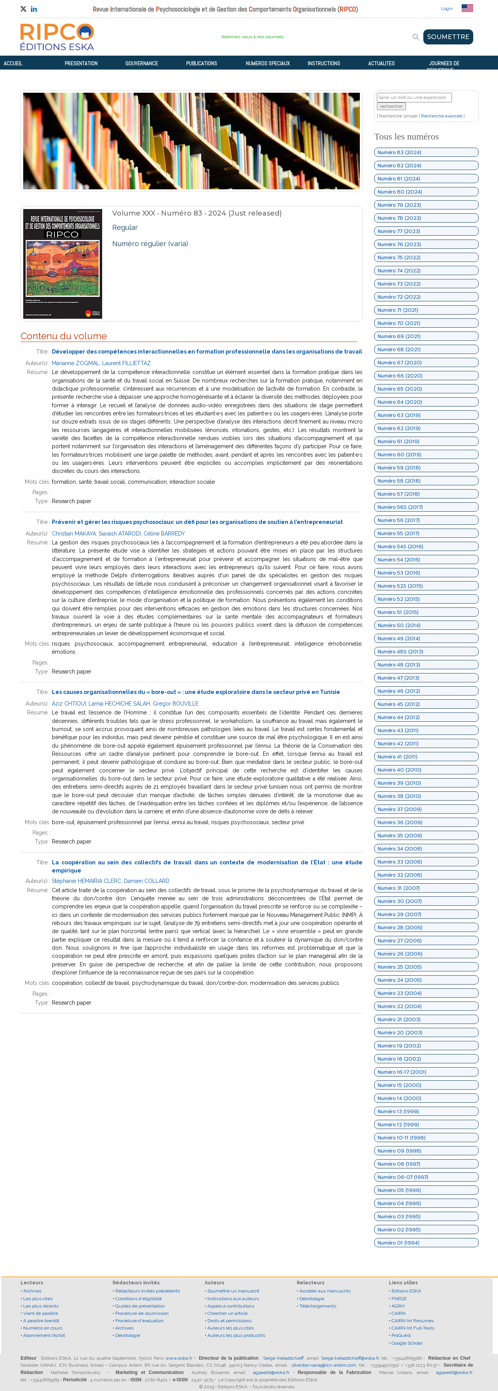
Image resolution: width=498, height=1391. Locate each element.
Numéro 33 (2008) (400, 861)
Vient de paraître (40, 1313)
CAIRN (399, 1313)
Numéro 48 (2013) (399, 664)
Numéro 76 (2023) (399, 244)
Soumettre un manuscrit (233, 1291)
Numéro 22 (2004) (400, 1006)
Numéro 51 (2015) (398, 612)
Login (447, 8)
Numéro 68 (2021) (399, 349)
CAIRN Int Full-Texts (413, 1328)
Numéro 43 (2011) (398, 730)
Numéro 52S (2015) (400, 585)
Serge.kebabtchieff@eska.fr (350, 1358)
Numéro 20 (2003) (400, 1032)
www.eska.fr (179, 1358)
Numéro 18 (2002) (399, 1058)
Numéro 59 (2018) (399, 467)
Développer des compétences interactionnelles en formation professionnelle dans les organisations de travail (207, 352)
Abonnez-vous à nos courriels (252, 36)
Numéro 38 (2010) (399, 795)
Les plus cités (38, 1298)
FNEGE (399, 1298)
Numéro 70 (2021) (399, 323)
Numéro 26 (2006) (400, 953)
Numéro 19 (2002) (399, 1045)
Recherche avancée (441, 116)
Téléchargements (317, 1306)
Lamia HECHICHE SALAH (119, 704)
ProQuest (401, 1335)
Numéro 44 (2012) (399, 717)
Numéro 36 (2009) (400, 822)
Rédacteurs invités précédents (147, 1291)
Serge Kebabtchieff (283, 1358)
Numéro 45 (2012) (399, 704)
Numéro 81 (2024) (399, 178)
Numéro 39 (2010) (399, 782)
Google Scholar (407, 1343)
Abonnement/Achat (44, 1335)
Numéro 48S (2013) (400, 651)
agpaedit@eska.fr (271, 1372)
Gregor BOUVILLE (176, 704)
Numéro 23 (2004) (400, 993)
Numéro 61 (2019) (398, 441)
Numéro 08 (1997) (399, 1163)
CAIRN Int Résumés (413, 1320)
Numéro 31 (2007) (399, 887)
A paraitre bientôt (41, 1320)
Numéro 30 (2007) (400, 901)
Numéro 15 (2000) (399, 1085)
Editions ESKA (406, 1291)
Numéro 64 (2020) (400, 401)
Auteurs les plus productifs (236, 1335)
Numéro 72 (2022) (399, 296)
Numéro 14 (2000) (399, 1098)
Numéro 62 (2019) (399, 428)
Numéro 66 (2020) (400, 375)
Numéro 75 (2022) (399, 257)
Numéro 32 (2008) (400, 874)
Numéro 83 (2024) (399, 152)
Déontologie (127, 1335)
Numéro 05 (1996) (399, 1190)
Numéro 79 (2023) (399, 204)
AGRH (398, 1306)
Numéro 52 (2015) (399, 598)
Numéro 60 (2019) (399, 454)
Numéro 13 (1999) (398, 1111)
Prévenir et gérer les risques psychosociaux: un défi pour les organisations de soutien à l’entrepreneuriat (197, 522)
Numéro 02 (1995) (399, 1229)
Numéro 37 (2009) (400, 809)
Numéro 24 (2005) (400, 979)
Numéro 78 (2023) (399, 217)
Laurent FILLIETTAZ (126, 363)
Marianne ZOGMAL (75, 363)
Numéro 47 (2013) (398, 677)
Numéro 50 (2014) (399, 625)
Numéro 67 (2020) (400, 362)
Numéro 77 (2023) (399, 231)
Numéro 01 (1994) (398, 1242)
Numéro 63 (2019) (399, 415)
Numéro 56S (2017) (400, 506)
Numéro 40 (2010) (399, 769)
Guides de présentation (140, 1306)
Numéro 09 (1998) (399, 1150)
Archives (32, 1291)
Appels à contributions (230, 1306)
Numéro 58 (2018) (399, 480)
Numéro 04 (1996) (399, 1203)
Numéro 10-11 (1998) (402, 1137)
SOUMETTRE (448, 37)
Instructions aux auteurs (233, 1298)
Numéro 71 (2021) (398, 309)
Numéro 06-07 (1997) (403, 1176)
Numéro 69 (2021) (399, 336)
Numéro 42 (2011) (398, 743)
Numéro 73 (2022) (399, 283)
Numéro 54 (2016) (399, 559)
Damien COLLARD (146, 881)
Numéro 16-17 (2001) (402, 1071)
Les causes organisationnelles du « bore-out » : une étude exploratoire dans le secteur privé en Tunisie (196, 692)
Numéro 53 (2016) (399, 572)
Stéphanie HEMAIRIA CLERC (86, 881)
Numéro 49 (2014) (399, 638)
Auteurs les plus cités (230, 1328)
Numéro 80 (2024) (400, 191)
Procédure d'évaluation (139, 1320)
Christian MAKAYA (74, 534)
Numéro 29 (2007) (399, 914)
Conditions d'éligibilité (138, 1298)
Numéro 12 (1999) (398, 1124)
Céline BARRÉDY (164, 534)
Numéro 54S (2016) (400, 546)
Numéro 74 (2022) (399, 270)
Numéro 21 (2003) (399, 1019)
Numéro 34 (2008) (400, 848)
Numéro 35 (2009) (400, 835)
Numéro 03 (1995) (399, 1216)
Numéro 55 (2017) (398, 533)
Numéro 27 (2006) (400, 940)
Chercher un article (227, 1313)
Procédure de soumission (142, 1313)
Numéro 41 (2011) (398, 756)
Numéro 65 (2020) (400, 388)
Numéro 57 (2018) (399, 493)
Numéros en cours (42, 1328)
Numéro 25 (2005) (400, 966)
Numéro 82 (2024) (399, 165)
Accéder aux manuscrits (325, 1291)
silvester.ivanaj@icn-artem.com (323, 1365)
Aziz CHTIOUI (69, 704)
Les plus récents (40, 1306)
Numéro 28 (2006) (400, 927)
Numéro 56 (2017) (399, 520)
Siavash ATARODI (120, 534)
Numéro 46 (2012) (399, 690)
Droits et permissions (229, 1320)
